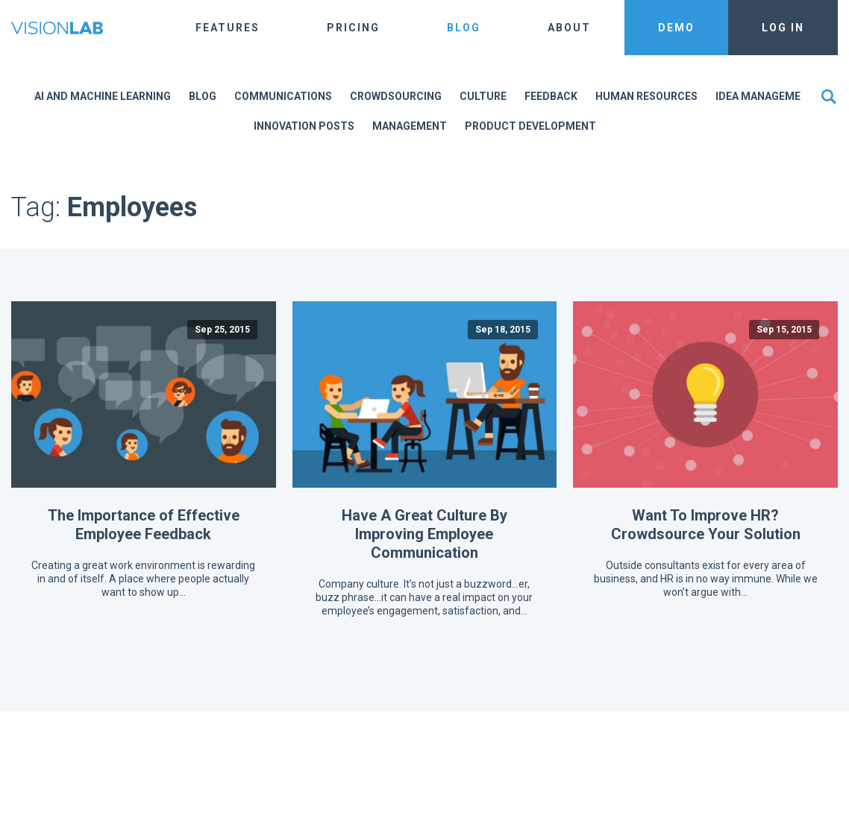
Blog (463, 28)
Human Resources (646, 96)
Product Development (530, 126)
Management (409, 126)
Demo (676, 28)
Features (227, 28)
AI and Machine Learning (102, 96)
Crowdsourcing (396, 96)
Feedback (550, 96)
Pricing (353, 28)
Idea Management (765, 96)
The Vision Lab (57, 28)
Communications (283, 96)
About (569, 28)
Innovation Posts (304, 126)
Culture (483, 96)
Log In (783, 28)
